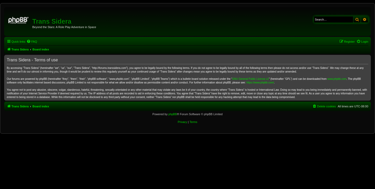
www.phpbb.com (336, 78)
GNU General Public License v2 (250, 78)
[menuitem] (32, 41)
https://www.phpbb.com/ (260, 82)
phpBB (172, 114)
